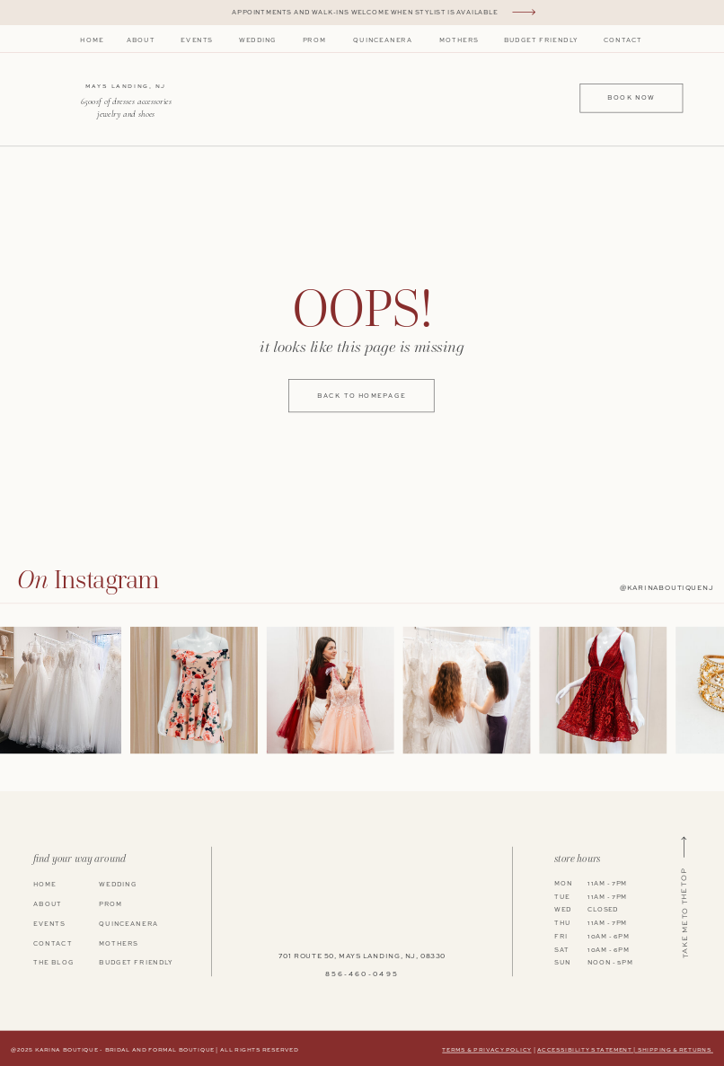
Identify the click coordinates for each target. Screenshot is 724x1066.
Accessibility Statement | (587, 1050)
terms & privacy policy (486, 1050)
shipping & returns (675, 1050)
